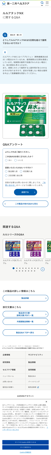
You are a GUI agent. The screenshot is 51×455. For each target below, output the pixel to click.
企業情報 (6, 355)
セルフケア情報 (9, 370)
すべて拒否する (25, 447)
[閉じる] (46, 401)
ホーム (4, 346)
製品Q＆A (32, 376)
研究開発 (6, 362)
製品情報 (32, 362)
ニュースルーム (8, 376)
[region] (25, 427)
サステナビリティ (35, 355)
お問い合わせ (7, 381)
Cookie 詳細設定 (25, 452)
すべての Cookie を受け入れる (25, 442)
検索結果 (36, 346)
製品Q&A (28, 346)
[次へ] (43, 269)
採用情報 (32, 370)
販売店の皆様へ (8, 387)
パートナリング (34, 381)
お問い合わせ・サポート (15, 346)
